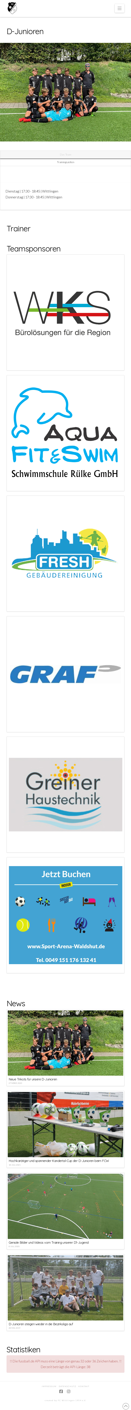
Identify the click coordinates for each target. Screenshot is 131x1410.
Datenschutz (67, 1386)
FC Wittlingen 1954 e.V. (72, 1400)
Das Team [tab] (65, 154)
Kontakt (83, 1386)
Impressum (49, 1386)
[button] (119, 8)
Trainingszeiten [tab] (65, 162)
